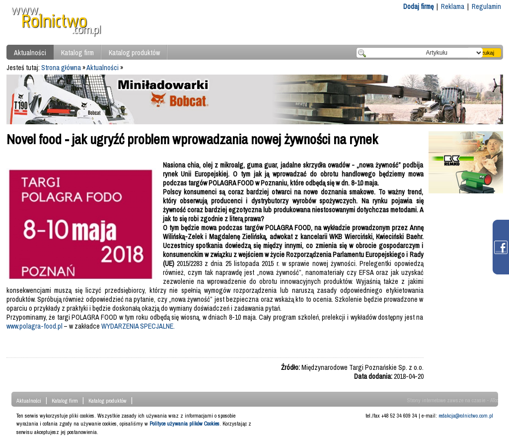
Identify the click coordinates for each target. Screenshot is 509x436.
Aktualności (30, 52)
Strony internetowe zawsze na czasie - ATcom (455, 400)
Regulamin (486, 6)
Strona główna (61, 67)
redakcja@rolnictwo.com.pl (465, 415)
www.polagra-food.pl (34, 326)
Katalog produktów (134, 52)
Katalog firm (77, 52)
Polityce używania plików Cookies (184, 423)
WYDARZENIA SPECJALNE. (138, 326)
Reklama (452, 6)
